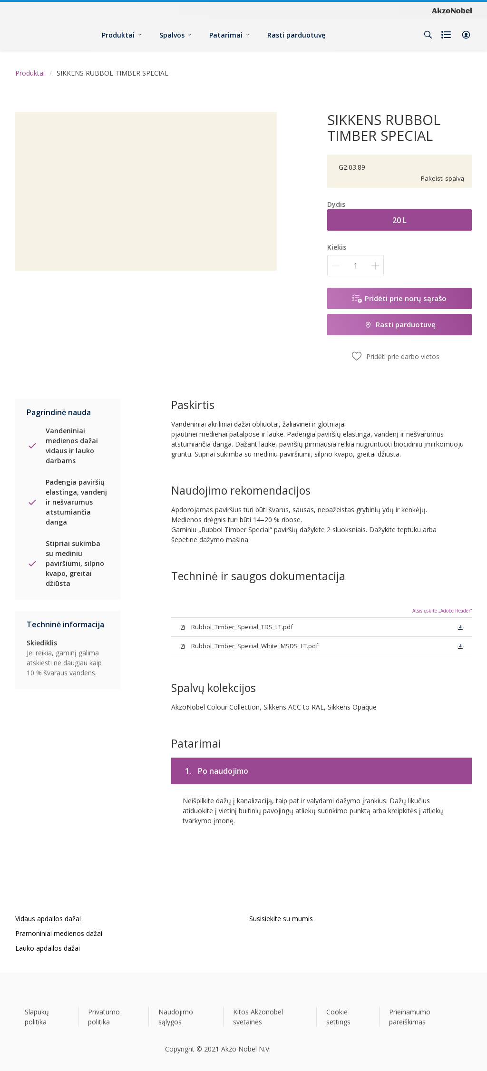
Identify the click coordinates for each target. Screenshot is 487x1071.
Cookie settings (338, 1016)
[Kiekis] (355, 265)
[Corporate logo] (452, 10)
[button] (466, 34)
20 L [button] (399, 220)
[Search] (428, 34)
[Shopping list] (447, 34)
